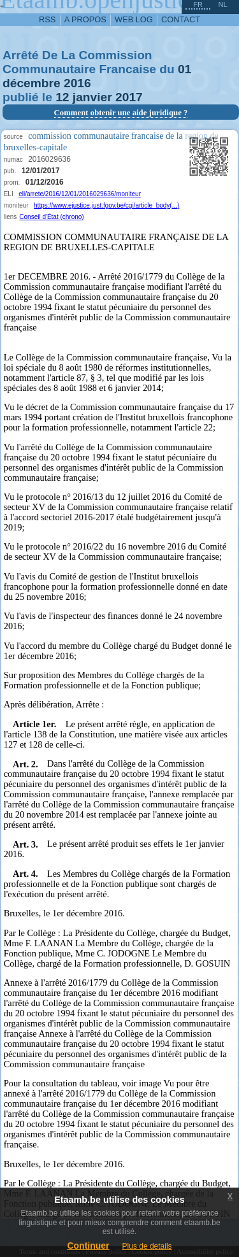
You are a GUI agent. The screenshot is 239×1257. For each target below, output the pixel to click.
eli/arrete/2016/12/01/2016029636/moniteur (79, 193)
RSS (47, 19)
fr (198, 4)
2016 (77, 83)
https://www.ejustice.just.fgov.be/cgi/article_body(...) (106, 205)
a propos (85, 19)
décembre (32, 83)
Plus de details (147, 1246)
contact (180, 19)
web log (134, 19)
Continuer (88, 1245)
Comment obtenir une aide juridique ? (121, 112)
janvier (92, 97)
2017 (129, 97)
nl (222, 4)
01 (184, 69)
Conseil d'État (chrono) (51, 216)
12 (62, 97)
